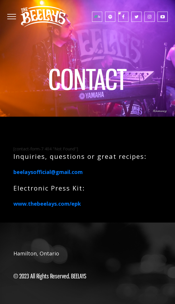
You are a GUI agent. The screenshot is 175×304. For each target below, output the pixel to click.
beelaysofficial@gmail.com (48, 171)
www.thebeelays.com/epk (47, 203)
